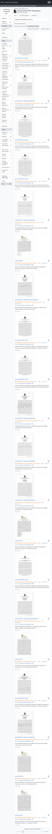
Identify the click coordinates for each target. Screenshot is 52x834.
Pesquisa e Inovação (6, 133)
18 (41, 831)
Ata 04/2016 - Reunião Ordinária (25, 418)
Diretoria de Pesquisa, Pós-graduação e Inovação (6, 85)
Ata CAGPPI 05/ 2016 (21, 379)
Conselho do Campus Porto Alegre (6, 46)
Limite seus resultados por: (6, 12)
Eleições (6, 159)
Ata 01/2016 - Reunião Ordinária (25, 101)
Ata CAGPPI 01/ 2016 (21, 58)
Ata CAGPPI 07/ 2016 (21, 698)
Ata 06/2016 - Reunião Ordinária (25, 500)
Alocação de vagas (6, 170)
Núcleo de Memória (6, 121)
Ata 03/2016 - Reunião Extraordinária (26, 300)
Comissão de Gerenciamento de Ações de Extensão (6, 66)
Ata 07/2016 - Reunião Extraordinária (26, 619)
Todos (3, 40)
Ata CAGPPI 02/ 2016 (21, 140)
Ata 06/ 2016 (19, 541)
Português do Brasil (6, 29)
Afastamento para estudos (6, 150)
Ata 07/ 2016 (19, 659)
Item (6, 184)
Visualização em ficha (20, 26)
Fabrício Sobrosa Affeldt (6, 115)
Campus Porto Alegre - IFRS (26, 62)
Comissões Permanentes (6, 145)
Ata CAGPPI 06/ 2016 (21, 580)
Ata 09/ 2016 (19, 815)
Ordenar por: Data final (33, 28)
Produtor (5, 37)
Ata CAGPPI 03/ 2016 (21, 179)
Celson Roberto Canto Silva (6, 103)
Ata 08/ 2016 (19, 776)
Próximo (46, 831)
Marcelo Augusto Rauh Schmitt (6, 109)
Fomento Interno (6, 155)
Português (6, 26)
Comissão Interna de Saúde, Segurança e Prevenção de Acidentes (6, 75)
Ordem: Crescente (45, 28)
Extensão (6, 137)
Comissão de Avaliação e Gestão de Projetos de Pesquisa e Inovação (6, 56)
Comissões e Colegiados (6, 140)
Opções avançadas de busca (24, 19)
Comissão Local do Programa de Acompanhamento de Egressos (6, 95)
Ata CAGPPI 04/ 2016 (21, 340)
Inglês (6, 33)
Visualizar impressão (19, 23)
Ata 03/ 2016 (19, 261)
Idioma (4, 18)
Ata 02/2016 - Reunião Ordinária (25, 220)
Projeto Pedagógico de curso (6, 163)
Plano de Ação (6, 168)
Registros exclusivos (6, 22)
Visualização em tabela (33, 26)
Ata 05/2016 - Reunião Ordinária (25, 461)
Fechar (26, 9)
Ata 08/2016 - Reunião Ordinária (25, 737)
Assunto (4, 126)
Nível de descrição (5, 177)
